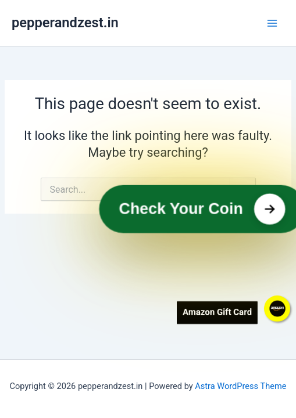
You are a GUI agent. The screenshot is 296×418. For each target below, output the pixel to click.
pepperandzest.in (65, 23)
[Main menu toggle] (272, 23)
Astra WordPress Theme (240, 386)
